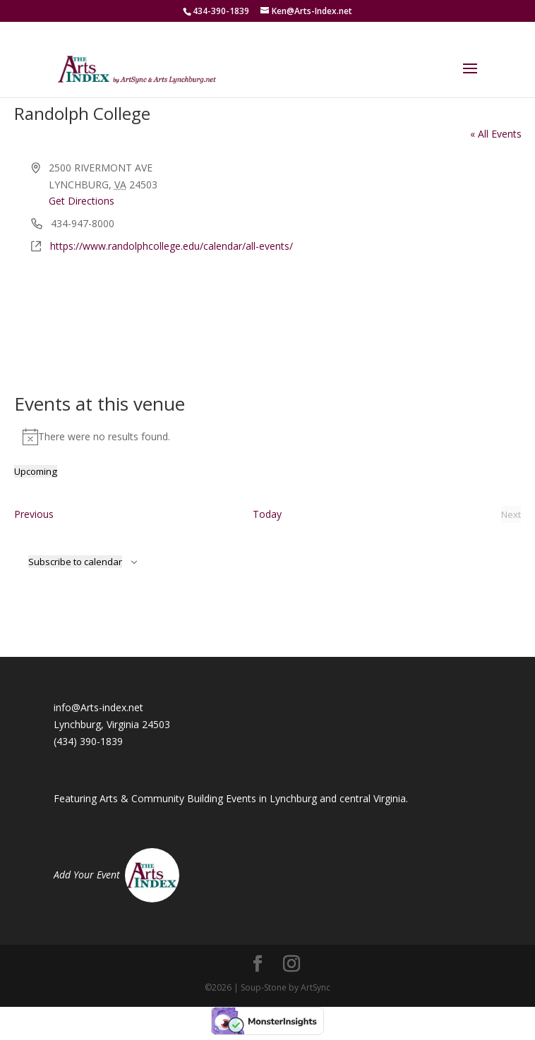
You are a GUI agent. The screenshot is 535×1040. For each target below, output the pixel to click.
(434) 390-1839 (88, 741)
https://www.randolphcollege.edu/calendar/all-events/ (171, 246)
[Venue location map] (268, 308)
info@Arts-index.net (98, 707)
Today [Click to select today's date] (267, 514)
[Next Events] (511, 514)
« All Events (496, 133)
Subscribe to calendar (75, 561)
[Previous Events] (34, 514)
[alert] (268, 437)
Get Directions (81, 200)
